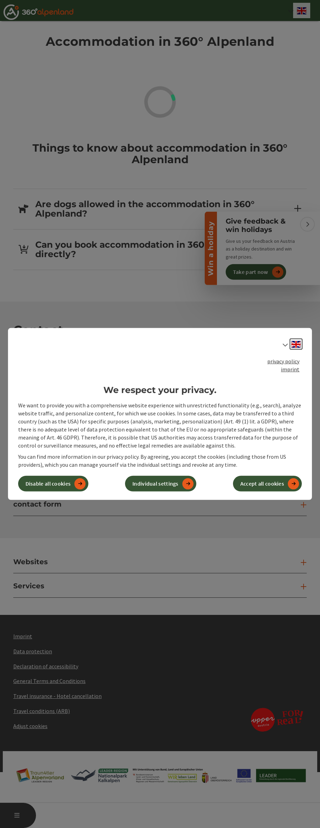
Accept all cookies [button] (262, 483)
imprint (290, 369)
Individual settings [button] (155, 483)
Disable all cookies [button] (48, 483)
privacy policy (283, 361)
